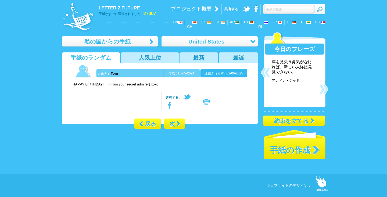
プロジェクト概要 (191, 9)
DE (289, 22)
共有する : (173, 97)
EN (175, 22)
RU (261, 26)
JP (275, 22)
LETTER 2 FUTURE (119, 7)
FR (317, 22)
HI (217, 22)
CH (189, 26)
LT (303, 22)
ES (203, 22)
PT (246, 22)
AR (232, 22)
